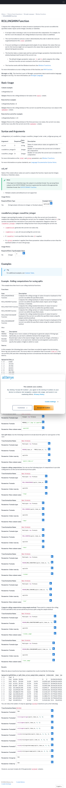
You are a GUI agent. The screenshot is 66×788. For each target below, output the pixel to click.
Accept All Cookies (43, 407)
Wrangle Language (29, 14)
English (59, 786)
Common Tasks (29, 273)
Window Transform (44, 65)
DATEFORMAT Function (28, 187)
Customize (22, 407)
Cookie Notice (20, 782)
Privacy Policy (39, 394)
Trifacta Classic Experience (14, 14)
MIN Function (47, 69)
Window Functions (41, 14)
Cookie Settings (50, 401)
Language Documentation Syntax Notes (43, 162)
